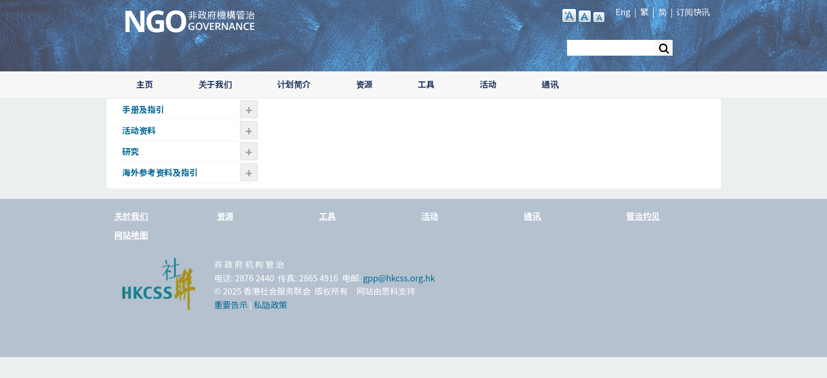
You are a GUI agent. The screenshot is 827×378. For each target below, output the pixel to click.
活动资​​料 (139, 130)
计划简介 (294, 84)
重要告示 (231, 304)
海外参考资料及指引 (160, 172)
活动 (488, 84)
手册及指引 (143, 109)
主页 (145, 84)
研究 (130, 151)
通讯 (550, 84)
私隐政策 (270, 304)
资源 (364, 84)
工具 (426, 84)
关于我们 (215, 84)
